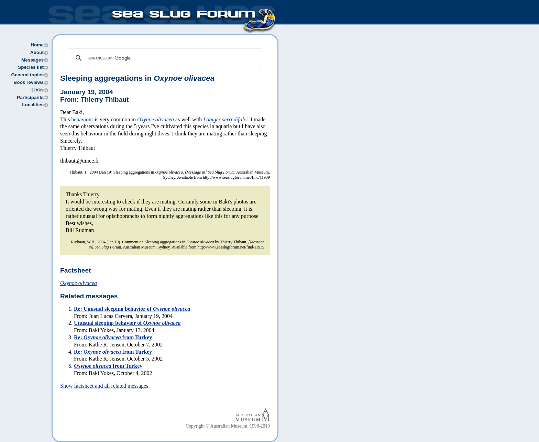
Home (37, 44)
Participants (30, 97)
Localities (33, 104)
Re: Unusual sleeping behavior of (132, 309)
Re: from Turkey (113, 337)
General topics (27, 74)
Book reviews (28, 82)
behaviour (82, 119)
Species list (31, 67)
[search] (164, 58)
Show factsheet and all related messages (104, 386)
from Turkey (108, 366)
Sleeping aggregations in (137, 78)
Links (37, 89)
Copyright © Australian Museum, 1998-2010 (228, 426)
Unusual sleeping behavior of (127, 323)
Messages (32, 60)
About (37, 52)
